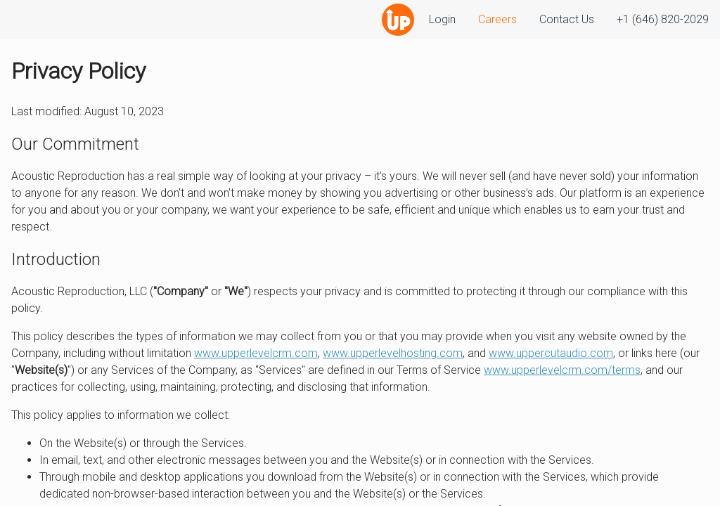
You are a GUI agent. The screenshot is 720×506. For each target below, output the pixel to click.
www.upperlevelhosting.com (393, 353)
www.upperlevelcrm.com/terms (562, 370)
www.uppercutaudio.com (551, 353)
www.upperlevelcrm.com (256, 353)
